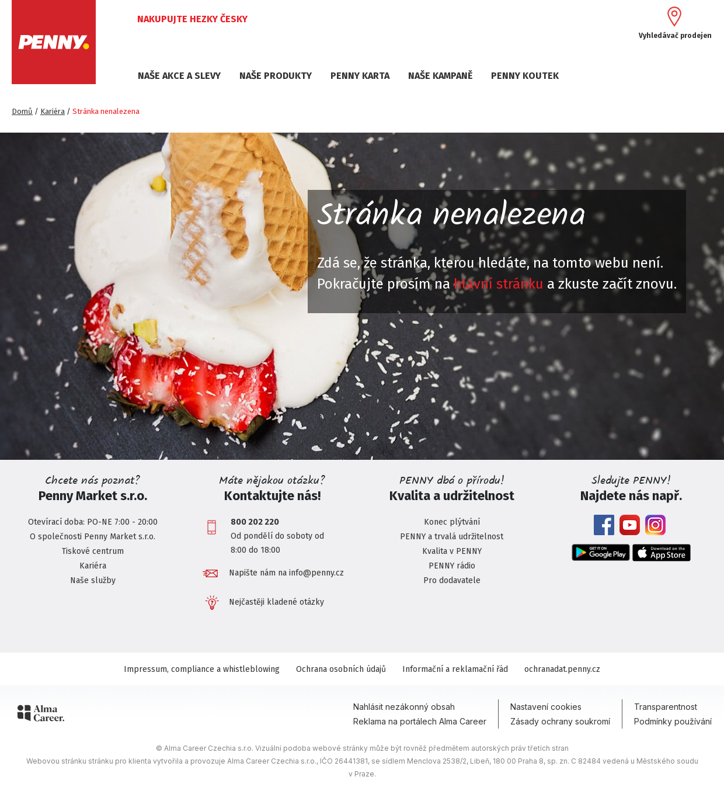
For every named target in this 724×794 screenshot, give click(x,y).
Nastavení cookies (546, 707)
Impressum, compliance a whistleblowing (202, 669)
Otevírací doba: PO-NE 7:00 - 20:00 (93, 522)
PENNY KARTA (359, 75)
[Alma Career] (41, 715)
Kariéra (52, 111)
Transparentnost (665, 707)
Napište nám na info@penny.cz (286, 573)
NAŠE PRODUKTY (275, 75)
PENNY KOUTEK (525, 75)
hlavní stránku (499, 284)
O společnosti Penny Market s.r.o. (92, 537)
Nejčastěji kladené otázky (276, 602)
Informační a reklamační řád (455, 669)
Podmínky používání (673, 721)
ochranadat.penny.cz (562, 669)
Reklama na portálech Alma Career (419, 721)
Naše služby (93, 580)
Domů (22, 111)
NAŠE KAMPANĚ (440, 75)
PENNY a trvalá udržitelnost (451, 537)
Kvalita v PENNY (452, 551)
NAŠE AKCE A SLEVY (179, 75)
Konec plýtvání (452, 522)
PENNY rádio (452, 566)
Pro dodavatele (452, 580)
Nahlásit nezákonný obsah (404, 707)
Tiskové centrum (93, 551)
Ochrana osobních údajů (341, 669)
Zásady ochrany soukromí (560, 721)
